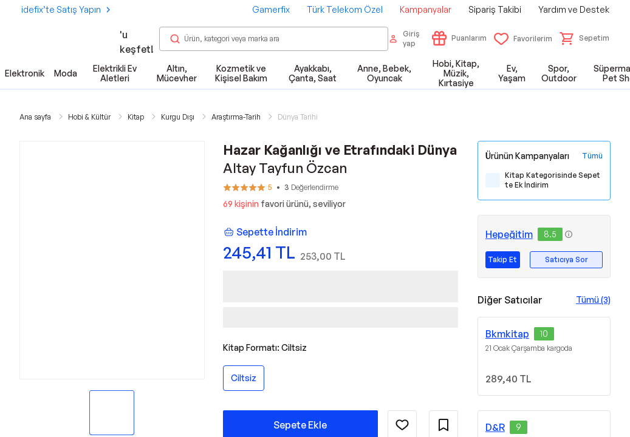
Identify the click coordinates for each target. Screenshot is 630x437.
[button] (584, 38)
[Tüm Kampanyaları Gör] (592, 156)
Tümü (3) (593, 299)
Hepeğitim (509, 234)
